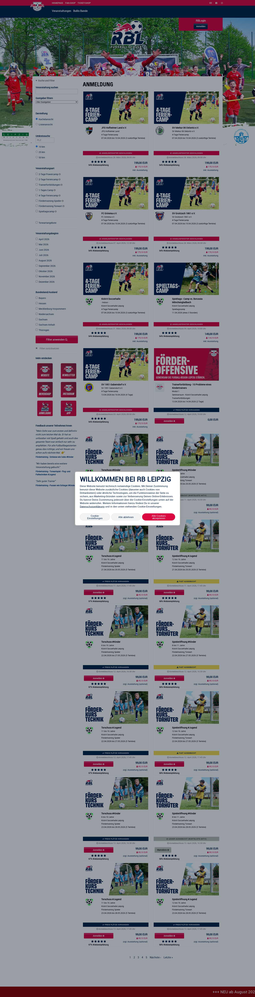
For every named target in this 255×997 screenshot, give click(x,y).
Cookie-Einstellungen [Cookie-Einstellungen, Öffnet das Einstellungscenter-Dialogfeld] (95, 517)
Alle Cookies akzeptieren (159, 517)
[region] (127, 498)
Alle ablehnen (126, 516)
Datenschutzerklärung (92, 506)
